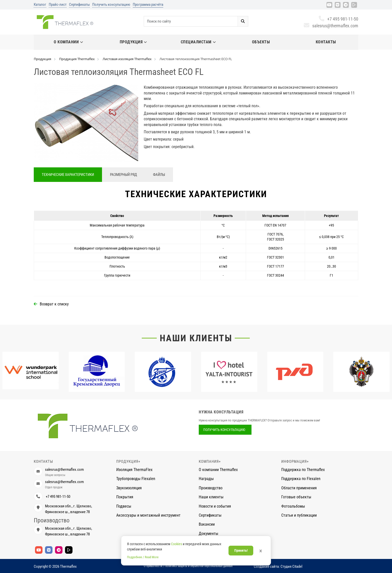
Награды (206, 478)
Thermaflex (68, 566)
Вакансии (207, 524)
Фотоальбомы (293, 506)
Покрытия (124, 497)
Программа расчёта (148, 4)
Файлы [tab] (159, 174)
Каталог (40, 4)
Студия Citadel (291, 566)
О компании (68, 42)
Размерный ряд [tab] (123, 174)
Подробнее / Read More (142, 557)
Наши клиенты (196, 338)
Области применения (299, 488)
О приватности (153, 566)
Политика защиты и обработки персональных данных (198, 566)
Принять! (241, 550)
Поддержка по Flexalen (300, 478)
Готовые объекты (296, 497)
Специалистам (198, 42)
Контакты (326, 42)
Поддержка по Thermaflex (303, 469)
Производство (210, 488)
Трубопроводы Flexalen (135, 478)
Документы (208, 533)
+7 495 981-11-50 (338, 19)
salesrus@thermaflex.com (331, 25)
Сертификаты (79, 4)
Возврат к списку (54, 304)
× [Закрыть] (260, 550)
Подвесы (123, 506)
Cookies (176, 544)
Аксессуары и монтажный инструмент (148, 515)
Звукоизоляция (129, 488)
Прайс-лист (57, 4)
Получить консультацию (111, 4)
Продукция (133, 42)
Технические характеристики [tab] (68, 174)
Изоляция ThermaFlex (134, 469)
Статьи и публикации (299, 515)
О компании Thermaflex (218, 469)
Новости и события (215, 506)
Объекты (261, 42)
